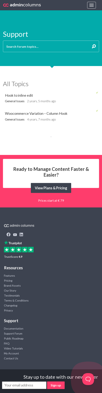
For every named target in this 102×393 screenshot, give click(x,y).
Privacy (8, 310)
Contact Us (11, 358)
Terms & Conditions (16, 300)
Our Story (10, 290)
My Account (11, 353)
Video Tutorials (13, 348)
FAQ (6, 343)
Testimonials (12, 295)
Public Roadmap (14, 338)
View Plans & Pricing (51, 188)
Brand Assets (12, 285)
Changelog (10, 305)
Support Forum (13, 333)
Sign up (56, 385)
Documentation (13, 328)
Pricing (8, 280)
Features (9, 275)
